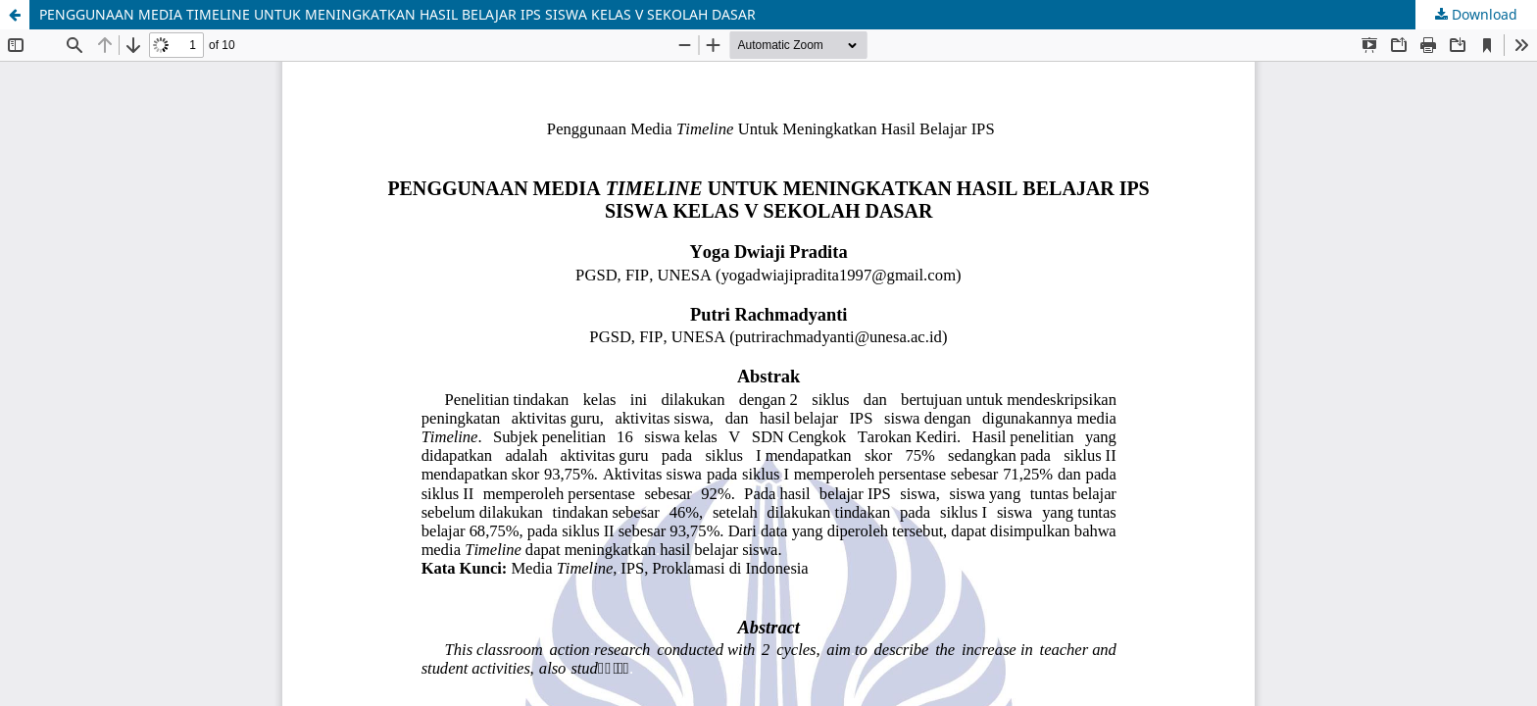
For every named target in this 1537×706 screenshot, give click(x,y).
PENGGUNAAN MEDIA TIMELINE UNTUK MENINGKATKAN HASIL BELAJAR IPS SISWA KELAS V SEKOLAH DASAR (397, 14)
